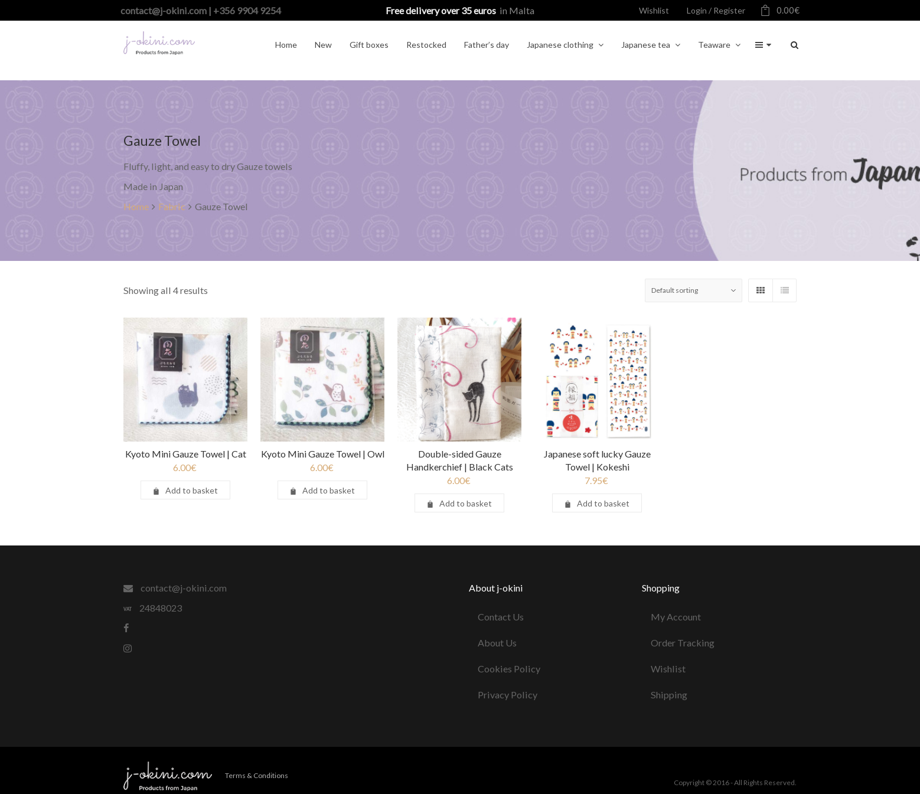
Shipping (669, 694)
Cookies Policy (509, 668)
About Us (497, 642)
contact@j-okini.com (175, 587)
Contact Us (501, 616)
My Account (676, 616)
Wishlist (668, 668)
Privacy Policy (507, 694)
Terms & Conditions (256, 775)
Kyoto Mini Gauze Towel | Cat (185, 453)
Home (136, 206)
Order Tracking (683, 642)
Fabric (171, 206)
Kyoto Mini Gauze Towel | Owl (322, 453)
